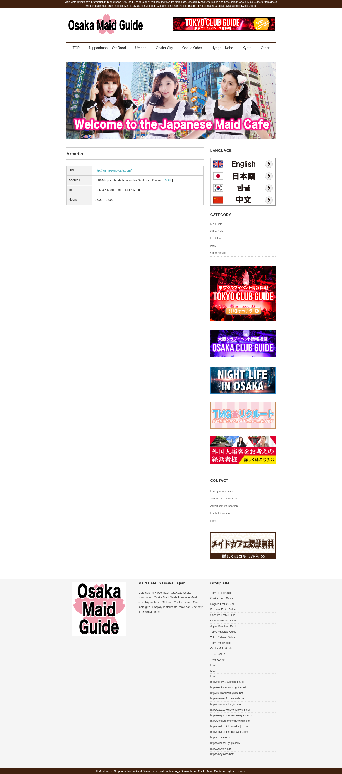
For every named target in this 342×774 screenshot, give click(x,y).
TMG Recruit (217, 659)
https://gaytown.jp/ (220, 748)
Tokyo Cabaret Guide (222, 637)
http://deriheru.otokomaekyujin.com (230, 720)
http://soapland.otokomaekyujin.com (231, 715)
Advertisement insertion (224, 506)
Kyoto (247, 48)
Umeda (141, 48)
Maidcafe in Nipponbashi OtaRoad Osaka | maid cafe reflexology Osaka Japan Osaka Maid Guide (160, 771)
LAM (213, 670)
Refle (213, 245)
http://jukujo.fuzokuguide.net (226, 693)
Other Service (218, 252)
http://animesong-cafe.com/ (113, 170)
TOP (76, 48)
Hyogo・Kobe (222, 48)
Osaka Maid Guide (221, 648)
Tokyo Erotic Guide (221, 592)
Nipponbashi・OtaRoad (107, 48)
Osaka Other (192, 48)
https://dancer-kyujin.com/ (225, 743)
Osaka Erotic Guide (221, 598)
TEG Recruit (217, 654)
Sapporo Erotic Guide (222, 615)
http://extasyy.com (220, 737)
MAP (168, 180)
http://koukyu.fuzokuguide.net (227, 681)
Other (265, 48)
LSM (213, 665)
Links (213, 520)
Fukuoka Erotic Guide (222, 609)
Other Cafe (216, 231)
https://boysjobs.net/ (222, 754)
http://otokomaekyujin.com (225, 704)
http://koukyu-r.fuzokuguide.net (228, 687)
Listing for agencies (221, 491)
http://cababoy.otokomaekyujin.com (230, 709)
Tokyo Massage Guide (223, 631)
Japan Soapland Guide (223, 626)
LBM (213, 676)
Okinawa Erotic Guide (223, 620)
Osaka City (164, 48)
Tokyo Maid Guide (220, 642)
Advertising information (223, 498)
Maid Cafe (216, 224)
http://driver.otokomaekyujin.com (229, 731)
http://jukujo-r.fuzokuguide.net (227, 698)
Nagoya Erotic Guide (222, 604)
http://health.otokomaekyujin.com (229, 726)
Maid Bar (215, 238)
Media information (220, 513)
